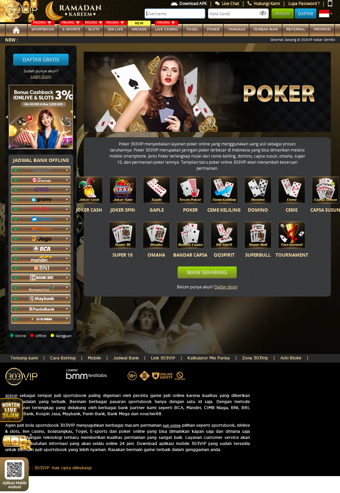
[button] (325, 13)
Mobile (94, 358)
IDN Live (115, 27)
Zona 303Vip (255, 358)
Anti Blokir (291, 358)
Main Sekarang (207, 272)
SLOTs (93, 27)
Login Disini (41, 76)
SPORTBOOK (43, 27)
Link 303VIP (163, 358)
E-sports (71, 27)
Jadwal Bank (126, 358)
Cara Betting (63, 358)
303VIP (11, 396)
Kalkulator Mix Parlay (208, 358)
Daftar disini (225, 286)
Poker (213, 29)
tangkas (236, 29)
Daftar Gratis (41, 59)
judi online (172, 425)
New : (11, 40)
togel (192, 29)
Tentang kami (24, 358)
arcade (139, 27)
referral (295, 29)
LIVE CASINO (166, 27)
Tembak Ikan (265, 29)
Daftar (305, 13)
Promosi (322, 29)
